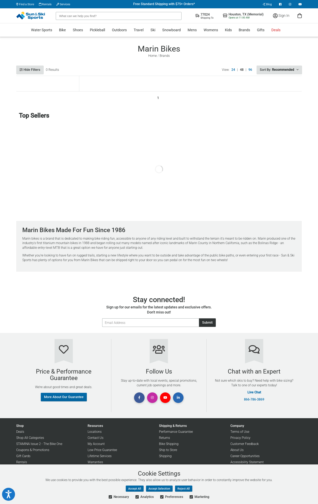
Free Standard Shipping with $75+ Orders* (164, 4)
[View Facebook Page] (280, 4)
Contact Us (95, 438)
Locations (95, 432)
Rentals (45, 4)
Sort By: (279, 70)
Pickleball (97, 30)
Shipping (165, 456)
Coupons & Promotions (32, 450)
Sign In (281, 15)
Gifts (260, 30)
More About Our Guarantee (64, 397)
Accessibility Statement (247, 462)
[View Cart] (300, 15)
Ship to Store (168, 450)
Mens (192, 30)
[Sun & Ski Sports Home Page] (31, 16)
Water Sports (41, 30)
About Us (237, 450)
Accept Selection (159, 488)
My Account (96, 444)
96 (250, 69)
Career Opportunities (245, 456)
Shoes (78, 30)
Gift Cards (23, 456)
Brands (244, 30)
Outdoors (119, 30)
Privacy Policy (240, 438)
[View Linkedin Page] (178, 397)
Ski (152, 30)
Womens (211, 30)
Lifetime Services (100, 456)
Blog (267, 4)
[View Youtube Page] (300, 4)
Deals (275, 30)
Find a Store (25, 4)
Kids (228, 30)
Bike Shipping (168, 444)
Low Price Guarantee (102, 450)
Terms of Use (239, 432)
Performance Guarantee (176, 432)
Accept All (134, 488)
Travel (139, 30)
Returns (164, 438)
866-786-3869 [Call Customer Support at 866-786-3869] (254, 399)
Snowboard (171, 30)
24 (233, 69)
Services (63, 4)
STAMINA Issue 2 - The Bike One (39, 444)
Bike (62, 30)
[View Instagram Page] (290, 4)
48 (242, 69)
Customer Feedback (244, 444)
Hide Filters (29, 70)
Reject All (183, 488)
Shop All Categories (30, 438)
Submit (207, 322)
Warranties (95, 462)
